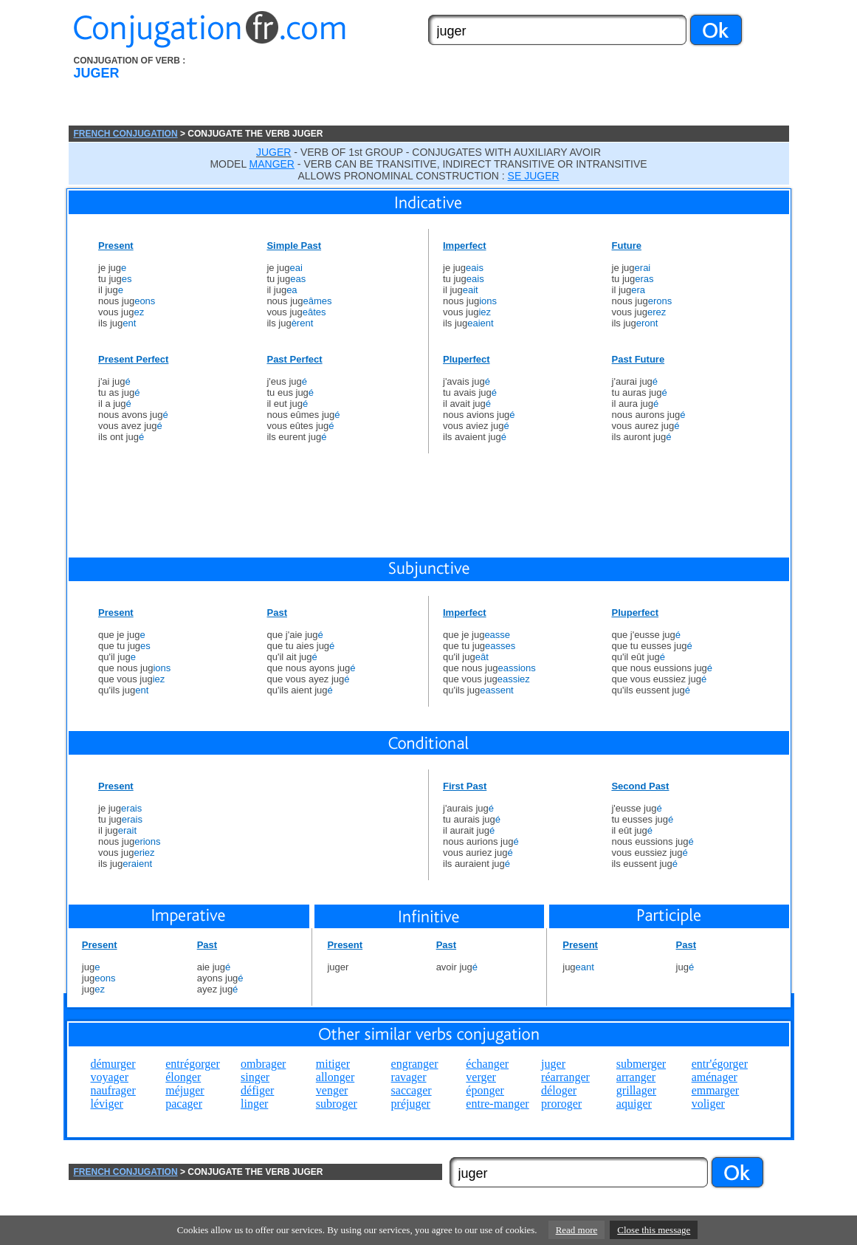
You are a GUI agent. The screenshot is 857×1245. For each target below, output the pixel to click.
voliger (708, 1103)
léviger (107, 1103)
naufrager (113, 1090)
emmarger (716, 1090)
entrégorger (192, 1063)
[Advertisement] (512, 91)
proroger (561, 1103)
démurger (113, 1063)
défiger (257, 1090)
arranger (635, 1077)
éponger (485, 1090)
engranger (414, 1063)
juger (553, 1063)
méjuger (184, 1090)
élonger (183, 1077)
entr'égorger (720, 1063)
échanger (487, 1063)
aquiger (634, 1103)
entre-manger (497, 1103)
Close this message (653, 1229)
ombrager (263, 1063)
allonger (335, 1077)
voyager (110, 1077)
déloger (559, 1090)
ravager (409, 1077)
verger (481, 1077)
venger (332, 1090)
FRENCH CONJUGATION (126, 133)
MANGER (272, 164)
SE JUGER (534, 176)
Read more (577, 1229)
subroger (336, 1103)
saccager (411, 1090)
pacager (183, 1103)
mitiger (333, 1063)
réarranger (565, 1077)
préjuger (410, 1103)
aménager (714, 1077)
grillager (636, 1090)
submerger (641, 1063)
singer (255, 1077)
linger (254, 1103)
